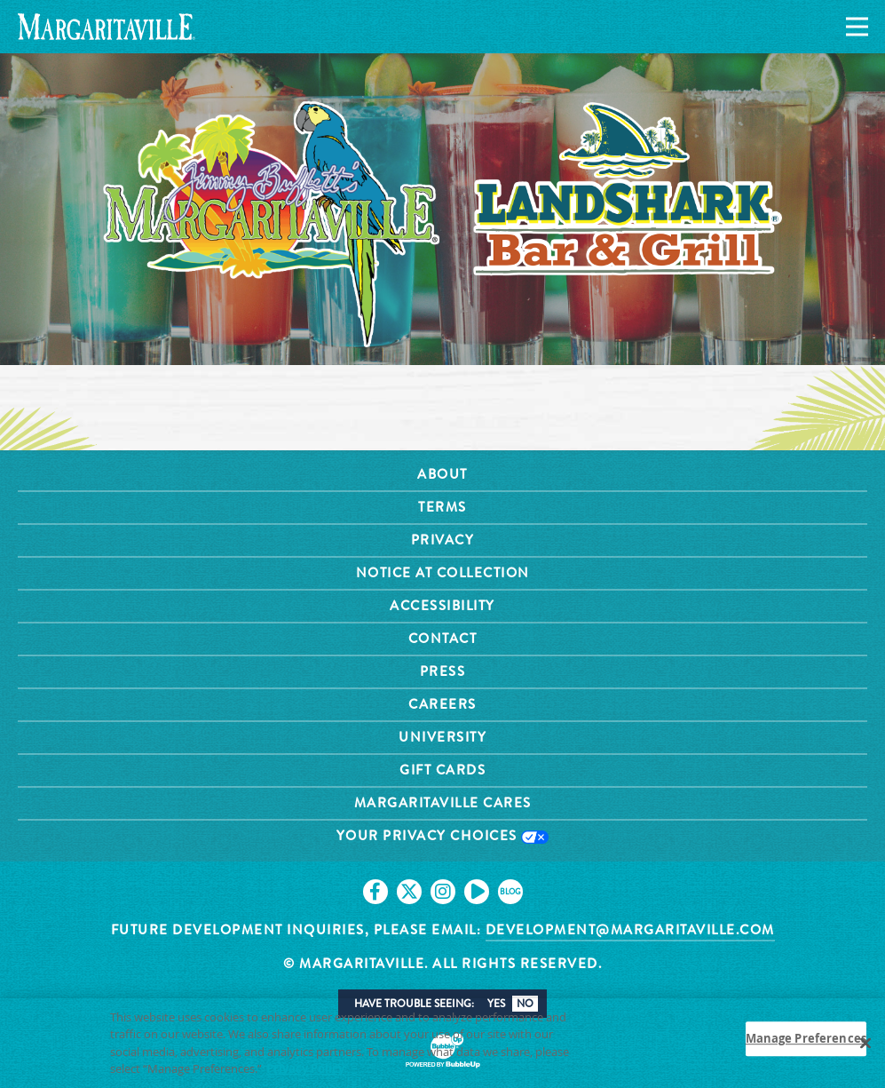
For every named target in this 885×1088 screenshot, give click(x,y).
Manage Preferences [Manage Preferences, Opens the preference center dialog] (806, 1044)
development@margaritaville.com (630, 930)
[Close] (865, 1048)
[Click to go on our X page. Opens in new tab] (409, 891)
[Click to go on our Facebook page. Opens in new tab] (375, 891)
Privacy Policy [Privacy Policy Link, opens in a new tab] (305, 1075)
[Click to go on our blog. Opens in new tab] (510, 891)
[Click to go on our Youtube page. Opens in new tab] (476, 891)
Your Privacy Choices (442, 836)
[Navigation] (854, 27)
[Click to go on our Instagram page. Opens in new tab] (443, 891)
